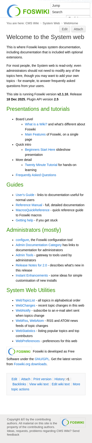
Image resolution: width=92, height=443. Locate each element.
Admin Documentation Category (38, 245)
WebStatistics (25, 331)
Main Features (35, 134)
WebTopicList (25, 300)
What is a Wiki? (36, 124)
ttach (25, 379)
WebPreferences (28, 341)
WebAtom (37, 320)
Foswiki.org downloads (30, 364)
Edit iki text (61, 384)
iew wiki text (39, 384)
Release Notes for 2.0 (31, 265)
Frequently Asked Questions (36, 175)
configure (22, 240)
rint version (43, 379)
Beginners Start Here (40, 149)
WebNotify (23, 310)
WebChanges (25, 305)
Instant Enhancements (32, 275)
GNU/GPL (42, 359)
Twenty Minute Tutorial (41, 165)
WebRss (22, 320)
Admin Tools (24, 255)
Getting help (24, 220)
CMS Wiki (32, 23)
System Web (51, 23)
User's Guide (25, 195)
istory (60, 379)
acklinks (19, 384)
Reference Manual (29, 205)
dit (15, 379)
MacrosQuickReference (32, 210)
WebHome (71, 23)
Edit (64, 29)
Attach (78, 29)
